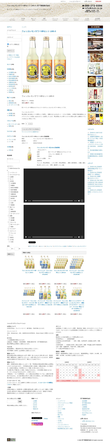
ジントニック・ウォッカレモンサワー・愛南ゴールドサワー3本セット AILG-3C (45, 302)
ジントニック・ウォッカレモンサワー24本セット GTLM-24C (76, 272)
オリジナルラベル (14, 174)
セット (42, 246)
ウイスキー (10, 131)
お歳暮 (11, 177)
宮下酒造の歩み (86, 403)
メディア (90, 163)
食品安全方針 (86, 409)
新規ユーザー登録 (14, 55)
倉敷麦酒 (11, 103)
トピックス (91, 129)
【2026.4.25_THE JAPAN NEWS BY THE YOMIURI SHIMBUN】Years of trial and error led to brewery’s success (95, 184)
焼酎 (8, 110)
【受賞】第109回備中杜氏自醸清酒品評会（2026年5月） (95, 156)
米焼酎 (10, 113)
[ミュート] (79, 201)
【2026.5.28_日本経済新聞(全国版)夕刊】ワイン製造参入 (95, 168)
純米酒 (10, 86)
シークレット (12, 172)
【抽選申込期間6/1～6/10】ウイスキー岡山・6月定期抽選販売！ (95, 138)
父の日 (35, 405)
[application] (54, 186)
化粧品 (11, 237)
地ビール (9, 97)
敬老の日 (35, 409)
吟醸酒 (10, 74)
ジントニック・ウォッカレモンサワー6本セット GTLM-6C (45, 272)
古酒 (10, 90)
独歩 (10, 101)
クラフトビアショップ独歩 (65, 403)
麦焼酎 (10, 115)
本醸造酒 (11, 82)
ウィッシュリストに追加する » (30, 132)
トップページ (61, 401)
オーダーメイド (13, 105)
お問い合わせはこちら (88, 421)
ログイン (9, 27)
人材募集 (84, 407)
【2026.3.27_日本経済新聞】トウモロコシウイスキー (95, 192)
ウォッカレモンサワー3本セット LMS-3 (39, 31)
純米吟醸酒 (12, 78)
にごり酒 (11, 88)
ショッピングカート (63, 424)
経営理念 (84, 405)
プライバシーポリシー (64, 426)
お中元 (35, 403)
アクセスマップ (86, 411)
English (84, 414)
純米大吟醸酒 (12, 76)
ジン (10, 141)
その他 (9, 147)
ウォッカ (11, 139)
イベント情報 (61, 409)
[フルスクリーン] (82, 201)
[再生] (26, 201)
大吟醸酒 (11, 72)
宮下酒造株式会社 (87, 440)
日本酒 (9, 69)
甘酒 (10, 150)
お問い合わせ (88, 1)
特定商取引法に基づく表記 (65, 428)
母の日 (35, 407)
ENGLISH (98, 1)
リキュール (49, 246)
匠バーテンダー (33, 246)
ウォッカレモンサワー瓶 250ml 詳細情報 (48, 147)
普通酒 (10, 92)
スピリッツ (10, 136)
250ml (70, 246)
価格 (8, 246)
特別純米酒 (12, 84)
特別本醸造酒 (12, 80)
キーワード (10, 159)
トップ (24, 27)
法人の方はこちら (87, 413)
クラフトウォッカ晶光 (60, 246)
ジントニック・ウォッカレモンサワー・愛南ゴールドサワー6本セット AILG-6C (60, 302)
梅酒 (10, 126)
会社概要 (84, 401)
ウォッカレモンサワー (80, 246)
